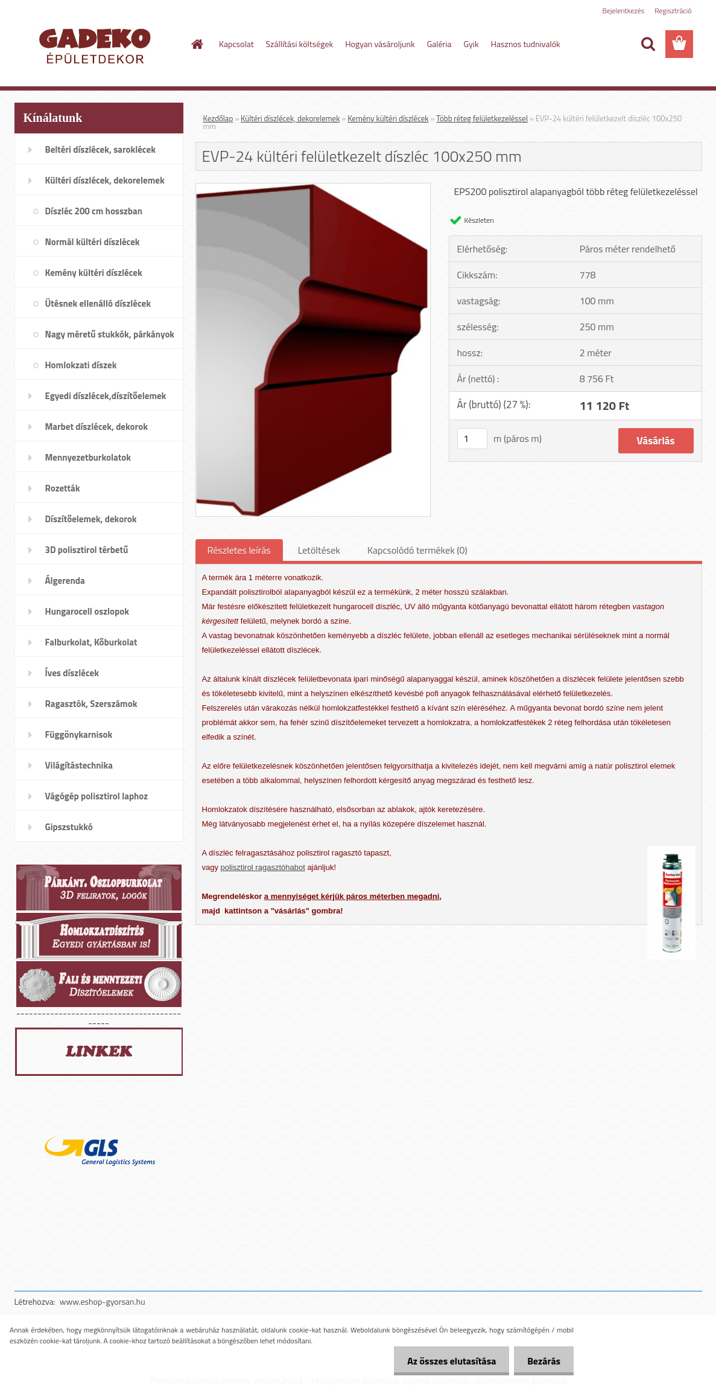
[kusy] (472, 438)
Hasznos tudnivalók (525, 43)
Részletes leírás (239, 550)
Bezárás (542, 1361)
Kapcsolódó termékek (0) (417, 550)
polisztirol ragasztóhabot (263, 867)
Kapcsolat (236, 43)
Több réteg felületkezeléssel (482, 118)
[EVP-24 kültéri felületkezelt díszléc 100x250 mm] (313, 188)
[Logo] (97, 44)
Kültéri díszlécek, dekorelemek (290, 118)
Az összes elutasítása (446, 1361)
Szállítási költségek (300, 43)
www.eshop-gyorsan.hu (102, 1301)
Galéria (439, 43)
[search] (648, 44)
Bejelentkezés (624, 10)
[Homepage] (196, 44)
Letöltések (319, 550)
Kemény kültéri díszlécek (387, 118)
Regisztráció (672, 10)
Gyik (471, 43)
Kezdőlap (218, 118)
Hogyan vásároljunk (379, 43)
